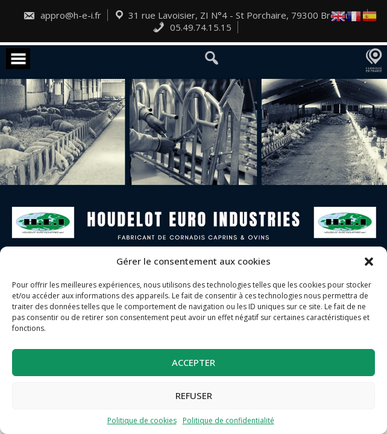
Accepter (193, 362)
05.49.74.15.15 (192, 27)
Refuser (193, 395)
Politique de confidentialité (228, 420)
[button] (369, 262)
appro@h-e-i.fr (62, 15)
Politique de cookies (142, 420)
